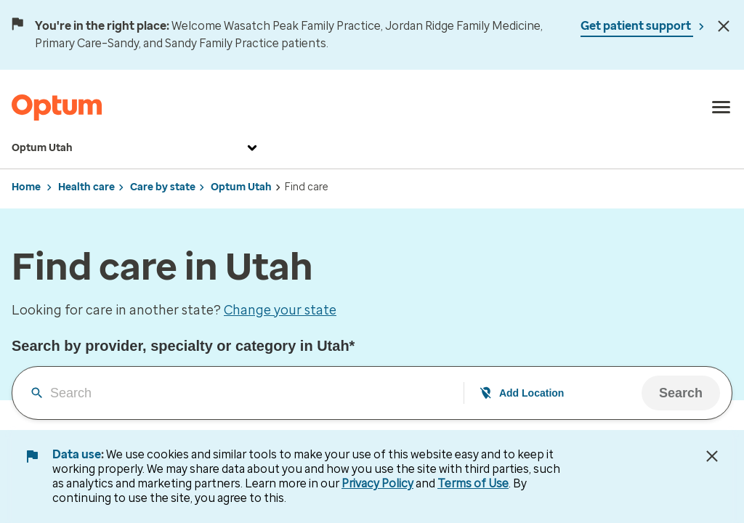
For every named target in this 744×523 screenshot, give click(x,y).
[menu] (721, 107)
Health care (86, 187)
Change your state (280, 310)
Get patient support (637, 26)
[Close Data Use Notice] (712, 456)
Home (26, 187)
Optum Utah (136, 148)
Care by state (162, 187)
